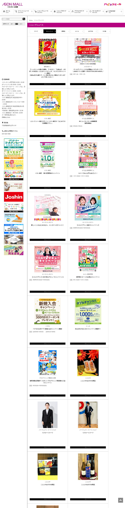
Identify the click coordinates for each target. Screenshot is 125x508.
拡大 (21, 24)
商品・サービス (7, 494)
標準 (16, 24)
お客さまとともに (18, 494)
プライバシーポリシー (28, 492)
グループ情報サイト (8, 492)
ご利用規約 (28, 494)
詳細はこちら (6, 117)
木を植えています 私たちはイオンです (43, 494)
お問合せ (38, 492)
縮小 (12, 24)
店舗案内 (18, 492)
